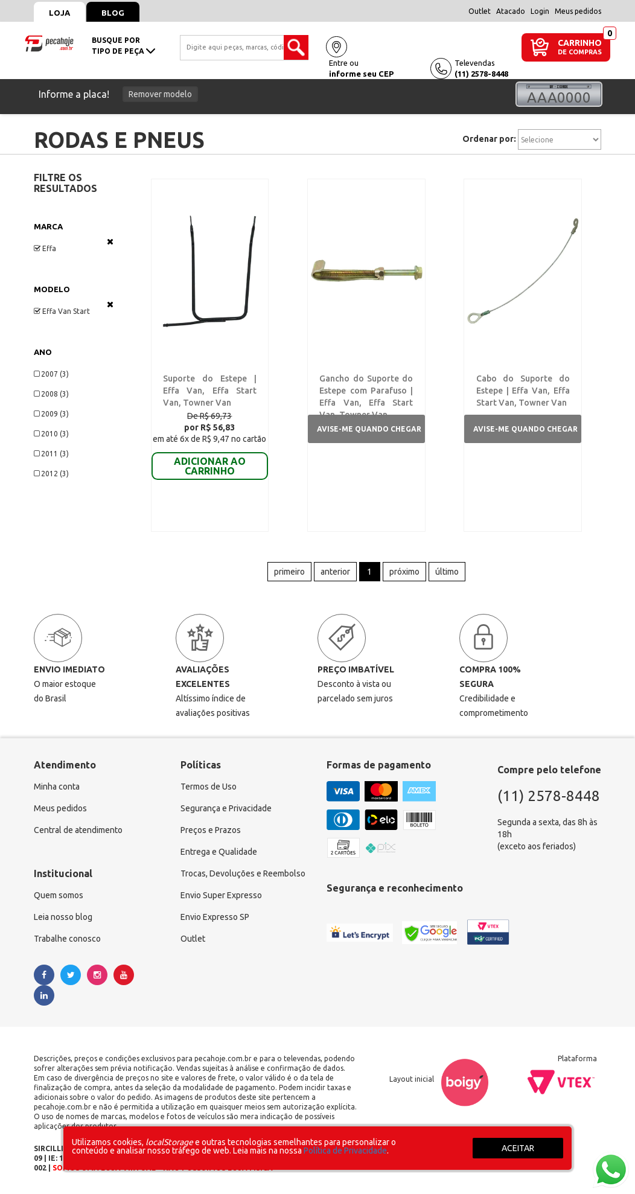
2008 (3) (51, 394)
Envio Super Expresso (221, 896)
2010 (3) (51, 434)
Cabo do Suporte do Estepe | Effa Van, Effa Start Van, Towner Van (523, 390)
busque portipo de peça (123, 45)
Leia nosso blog (63, 917)
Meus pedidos (578, 11)
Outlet (479, 11)
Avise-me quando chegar (369, 429)
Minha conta (57, 787)
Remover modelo (160, 94)
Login (540, 11)
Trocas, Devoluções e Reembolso (242, 874)
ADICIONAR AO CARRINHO (210, 466)
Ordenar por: (489, 139)
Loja (59, 12)
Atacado (510, 11)
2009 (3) (51, 414)
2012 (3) (51, 473)
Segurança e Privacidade (226, 809)
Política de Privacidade (345, 1150)
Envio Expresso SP (214, 917)
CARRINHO (580, 42)
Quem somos (58, 896)
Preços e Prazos (210, 830)
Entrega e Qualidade (218, 852)
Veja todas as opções (110, 241)
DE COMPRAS (580, 52)
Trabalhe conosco (67, 939)
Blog (112, 12)
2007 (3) (51, 374)
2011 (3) (51, 454)
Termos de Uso (208, 787)
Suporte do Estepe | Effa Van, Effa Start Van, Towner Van (210, 390)
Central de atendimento (78, 830)
